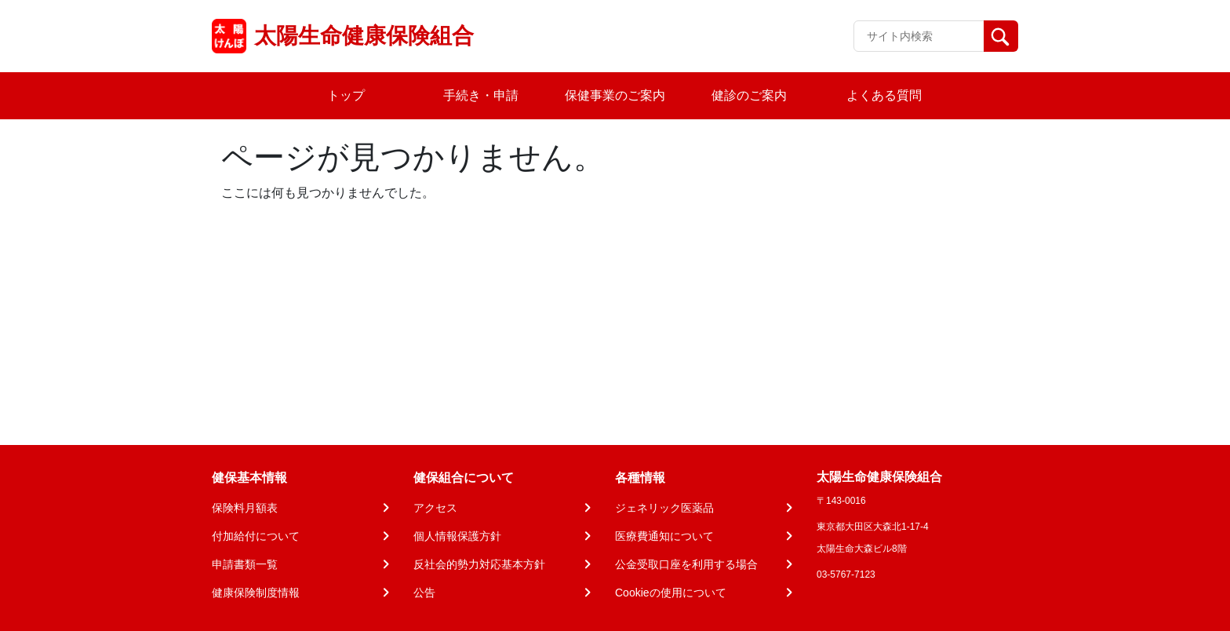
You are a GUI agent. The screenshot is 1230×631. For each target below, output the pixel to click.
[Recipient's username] (918, 36)
